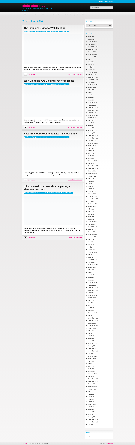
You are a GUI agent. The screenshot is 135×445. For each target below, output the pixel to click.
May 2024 (91, 95)
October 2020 (92, 201)
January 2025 (92, 74)
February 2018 (92, 282)
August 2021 (92, 176)
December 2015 (93, 348)
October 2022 (92, 140)
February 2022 (92, 161)
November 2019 (93, 229)
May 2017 (91, 305)
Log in (90, 436)
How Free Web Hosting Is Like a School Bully (50, 136)
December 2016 (93, 318)
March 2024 (91, 100)
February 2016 (92, 343)
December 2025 (93, 47)
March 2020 (91, 219)
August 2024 (92, 87)
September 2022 (93, 143)
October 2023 (92, 112)
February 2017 (92, 313)
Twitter (106, 1)
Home (26, 14)
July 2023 (91, 120)
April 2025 (91, 67)
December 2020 (93, 196)
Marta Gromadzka (30, 198)
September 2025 (93, 54)
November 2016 (93, 320)
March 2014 (91, 401)
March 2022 (91, 158)
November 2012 (93, 422)
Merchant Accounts (54, 198)
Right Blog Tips (33, 5)
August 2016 (92, 328)
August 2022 (92, 145)
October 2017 (92, 292)
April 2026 (91, 36)
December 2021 (93, 166)
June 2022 (91, 150)
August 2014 (92, 389)
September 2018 (93, 265)
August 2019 (92, 237)
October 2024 (92, 82)
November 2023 (93, 110)
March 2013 (91, 412)
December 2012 (93, 419)
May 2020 (91, 214)
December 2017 (93, 287)
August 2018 (92, 267)
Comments (31, 75)
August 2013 (92, 404)
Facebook (101, 1)
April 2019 (91, 247)
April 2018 (91, 277)
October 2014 (92, 384)
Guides (49, 32)
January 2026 (92, 44)
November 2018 (93, 259)
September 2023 (93, 115)
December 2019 (93, 227)
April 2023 (91, 125)
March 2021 (91, 188)
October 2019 (92, 232)
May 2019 (91, 244)
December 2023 (93, 107)
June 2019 (91, 242)
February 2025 (92, 72)
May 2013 (91, 407)
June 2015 (91, 363)
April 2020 (91, 216)
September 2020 (93, 204)
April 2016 (91, 338)
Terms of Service (81, 14)
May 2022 (91, 153)
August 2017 (92, 298)
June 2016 (91, 333)
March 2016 (91, 341)
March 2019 (91, 249)
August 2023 (92, 118)
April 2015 (91, 369)
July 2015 (91, 361)
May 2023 (91, 123)
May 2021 (91, 183)
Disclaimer (45, 14)
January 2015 (92, 376)
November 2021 (93, 168)
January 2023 (92, 133)
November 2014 (93, 381)
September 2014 (93, 386)
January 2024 (92, 105)
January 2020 (92, 224)
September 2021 (93, 173)
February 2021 (92, 191)
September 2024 (93, 85)
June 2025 (91, 62)
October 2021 (92, 171)
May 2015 (91, 366)
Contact (35, 14)
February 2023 (92, 130)
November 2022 (93, 138)
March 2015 (91, 371)
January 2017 (92, 315)
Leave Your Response (75, 74)
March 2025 (91, 69)
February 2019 (92, 252)
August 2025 (92, 57)
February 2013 (92, 414)
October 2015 (92, 353)
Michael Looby (29, 32)
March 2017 (91, 310)
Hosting (54, 32)
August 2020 (92, 206)
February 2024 (92, 102)
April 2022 (91, 156)
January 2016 (92, 346)
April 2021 (91, 186)
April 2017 (91, 308)
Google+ (111, 1)
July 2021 (91, 178)
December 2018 (93, 257)
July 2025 (91, 59)
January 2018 (92, 285)
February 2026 (92, 41)
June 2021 (91, 181)
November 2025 (93, 49)
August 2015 (92, 358)
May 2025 (91, 64)
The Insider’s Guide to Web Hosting (47, 28)
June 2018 (91, 272)
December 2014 (93, 379)
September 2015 (93, 356)
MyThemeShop (109, 443)
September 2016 (93, 325)
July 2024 (91, 90)
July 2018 (91, 270)
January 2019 (92, 254)
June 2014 (91, 394)
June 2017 (91, 303)
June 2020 (91, 211)
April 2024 (91, 97)
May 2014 (91, 396)
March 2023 (91, 128)
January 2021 (92, 194)
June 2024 (91, 92)
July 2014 (91, 391)
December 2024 (93, 77)
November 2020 (93, 199)
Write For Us (56, 14)
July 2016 (91, 330)
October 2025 (92, 52)
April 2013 (91, 409)
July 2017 (91, 300)
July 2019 (91, 239)
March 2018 (91, 280)
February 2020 (92, 221)
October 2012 (92, 424)
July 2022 (91, 148)
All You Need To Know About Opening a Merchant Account (50, 192)
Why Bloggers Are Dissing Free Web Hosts (52, 81)
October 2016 (92, 323)
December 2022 (93, 135)
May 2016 (91, 336)
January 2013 (92, 417)
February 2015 (92, 374)
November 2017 (93, 290)
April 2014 (91, 399)
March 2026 (91, 39)
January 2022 (92, 163)
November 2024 (93, 79)
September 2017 (93, 295)
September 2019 (93, 234)
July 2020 (91, 209)
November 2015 (93, 351)
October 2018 (92, 262)
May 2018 (91, 275)
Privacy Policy (68, 14)
